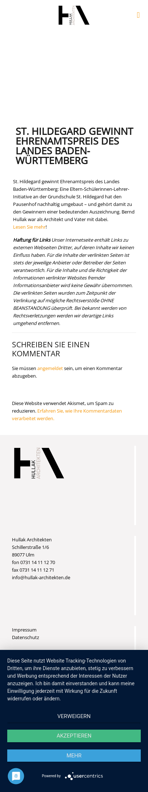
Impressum (24, 629)
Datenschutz (25, 637)
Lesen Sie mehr (29, 227)
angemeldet (50, 368)
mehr (74, 755)
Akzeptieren (73, 735)
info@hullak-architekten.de (41, 577)
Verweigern (74, 716)
